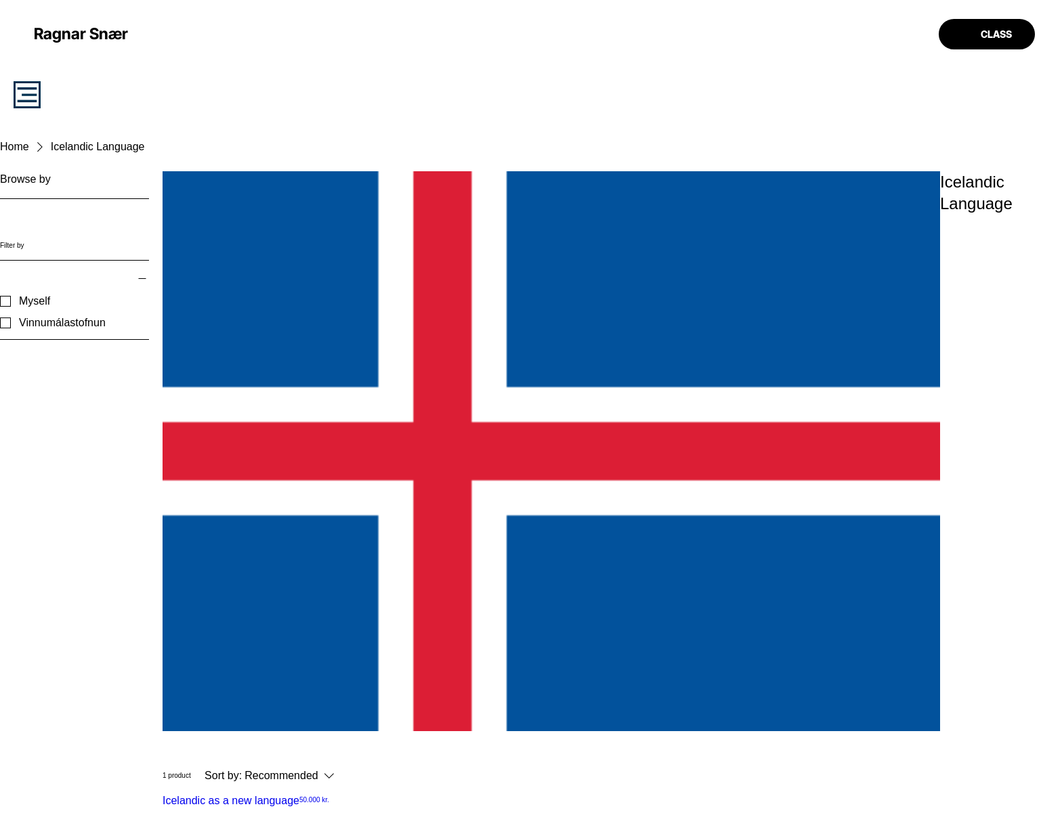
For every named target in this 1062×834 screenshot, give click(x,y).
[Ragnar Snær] (81, 33)
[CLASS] (987, 34)
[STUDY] (27, 94)
